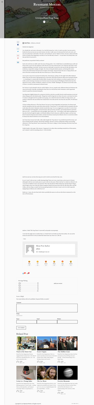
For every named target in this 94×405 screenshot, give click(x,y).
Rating (19, 311)
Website (58, 316)
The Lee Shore (42, 379)
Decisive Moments (63, 379)
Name (20, 316)
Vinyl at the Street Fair (25, 349)
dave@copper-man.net (43, 249)
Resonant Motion (47, 4)
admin (47, 21)
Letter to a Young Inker (26, 379)
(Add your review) (57, 281)
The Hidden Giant (63, 349)
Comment (20, 300)
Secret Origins (42, 349)
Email (39, 316)
